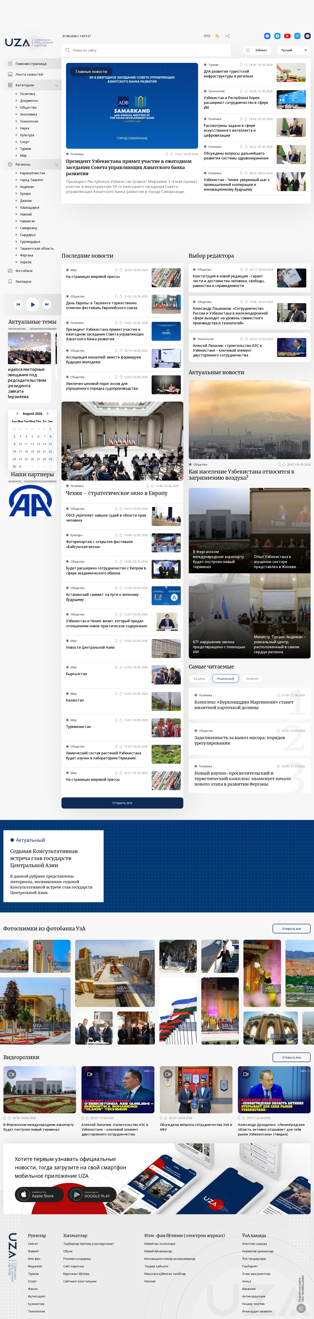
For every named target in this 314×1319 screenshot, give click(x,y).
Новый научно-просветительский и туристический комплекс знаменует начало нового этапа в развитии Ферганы (242, 784)
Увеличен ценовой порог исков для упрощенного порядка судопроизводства (104, 388)
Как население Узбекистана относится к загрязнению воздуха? (241, 479)
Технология (29, 121)
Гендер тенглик (253, 1304)
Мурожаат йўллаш (76, 1274)
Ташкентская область (37, 248)
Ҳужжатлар (36, 1304)
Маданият (35, 1266)
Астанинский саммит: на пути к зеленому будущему (103, 600)
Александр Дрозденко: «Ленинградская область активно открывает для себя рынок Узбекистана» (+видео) (274, 1135)
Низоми (150, 1281)
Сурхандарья (30, 241)
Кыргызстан (77, 678)
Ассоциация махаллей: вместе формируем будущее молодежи (105, 362)
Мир (23, 155)
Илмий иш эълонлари (159, 1244)
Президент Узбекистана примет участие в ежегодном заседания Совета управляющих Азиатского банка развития (128, 169)
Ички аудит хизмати (257, 1311)
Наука (24, 128)
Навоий (26, 214)
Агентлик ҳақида (254, 1244)
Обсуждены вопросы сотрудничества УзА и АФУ (194, 1132)
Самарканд (28, 228)
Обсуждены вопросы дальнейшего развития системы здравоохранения (237, 157)
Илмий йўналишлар (158, 1251)
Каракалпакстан (32, 173)
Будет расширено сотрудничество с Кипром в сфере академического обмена (104, 574)
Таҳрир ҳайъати (156, 1266)
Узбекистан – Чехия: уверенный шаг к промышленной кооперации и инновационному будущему (237, 185)
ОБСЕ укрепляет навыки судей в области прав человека (103, 521)
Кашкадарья (29, 207)
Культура (27, 135)
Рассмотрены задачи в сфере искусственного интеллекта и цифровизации (231, 131)
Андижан (27, 186)
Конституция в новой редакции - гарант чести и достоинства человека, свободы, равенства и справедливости (230, 282)
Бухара (25, 193)
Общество (28, 107)
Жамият (33, 1251)
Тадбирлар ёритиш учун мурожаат (88, 1244)
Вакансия (248, 1289)
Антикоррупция (253, 1296)
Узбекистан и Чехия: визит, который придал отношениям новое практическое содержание (106, 629)
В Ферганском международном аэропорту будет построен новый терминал (34, 1135)
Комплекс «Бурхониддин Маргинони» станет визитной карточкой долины (244, 710)
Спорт (25, 142)
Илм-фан (34, 1259)
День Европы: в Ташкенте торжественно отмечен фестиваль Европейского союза (103, 307)
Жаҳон (33, 1289)
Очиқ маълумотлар (256, 1274)
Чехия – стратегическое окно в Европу (117, 496)
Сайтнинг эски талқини (80, 1281)
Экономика (28, 114)
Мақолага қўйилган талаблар (165, 1274)
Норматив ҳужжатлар (257, 1251)
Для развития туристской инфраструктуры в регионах (229, 74)
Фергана (26, 255)
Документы (29, 100)
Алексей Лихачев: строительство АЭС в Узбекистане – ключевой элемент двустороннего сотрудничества (229, 353)
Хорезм (25, 262)
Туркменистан (79, 731)
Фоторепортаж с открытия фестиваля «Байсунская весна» (101, 548)
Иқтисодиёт (37, 1296)
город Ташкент (31, 180)
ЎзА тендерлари (254, 1259)
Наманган (27, 221)
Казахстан (75, 705)
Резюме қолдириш (77, 1259)
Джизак (26, 200)
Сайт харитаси (73, 1266)
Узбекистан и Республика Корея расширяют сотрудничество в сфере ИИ (237, 102)
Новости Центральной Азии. (92, 652)
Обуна (67, 1251)
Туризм (25, 148)
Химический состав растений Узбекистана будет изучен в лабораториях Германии (105, 761)
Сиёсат (33, 1244)
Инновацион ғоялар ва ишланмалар (169, 1259)
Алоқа (246, 1281)
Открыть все (122, 808)
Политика (27, 94)
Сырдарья (28, 235)
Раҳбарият (250, 1266)
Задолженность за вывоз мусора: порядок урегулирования (239, 745)
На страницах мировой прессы (94, 278)
